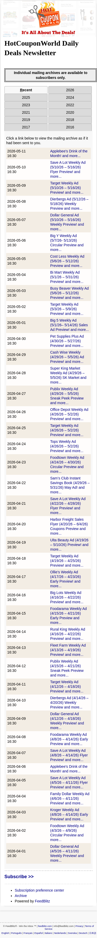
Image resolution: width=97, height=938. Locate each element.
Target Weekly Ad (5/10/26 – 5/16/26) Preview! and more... (66, 187)
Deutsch (83, 933)
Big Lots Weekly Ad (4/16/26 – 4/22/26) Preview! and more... (66, 597)
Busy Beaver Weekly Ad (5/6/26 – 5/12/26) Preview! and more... (69, 293)
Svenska (72, 933)
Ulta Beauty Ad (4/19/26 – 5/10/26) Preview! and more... (69, 544)
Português (16, 933)
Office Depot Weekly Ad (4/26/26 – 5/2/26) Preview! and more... (69, 414)
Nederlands (60, 933)
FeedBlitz (42, 901)
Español (38, 933)
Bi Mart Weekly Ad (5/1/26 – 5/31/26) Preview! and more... (66, 277)
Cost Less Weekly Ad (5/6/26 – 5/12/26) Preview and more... (67, 261)
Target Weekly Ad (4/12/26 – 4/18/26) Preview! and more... (66, 686)
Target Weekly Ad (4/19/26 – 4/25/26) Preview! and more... (66, 560)
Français (28, 933)
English (5, 933)
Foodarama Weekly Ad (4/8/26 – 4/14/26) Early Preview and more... (69, 739)
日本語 (92, 933)
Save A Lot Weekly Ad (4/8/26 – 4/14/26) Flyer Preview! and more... (69, 755)
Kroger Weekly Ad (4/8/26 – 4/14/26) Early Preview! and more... (69, 814)
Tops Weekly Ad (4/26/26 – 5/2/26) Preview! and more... (66, 446)
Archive (21, 896)
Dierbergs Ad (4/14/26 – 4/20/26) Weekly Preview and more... (69, 702)
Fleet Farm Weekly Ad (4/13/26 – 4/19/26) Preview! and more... (68, 650)
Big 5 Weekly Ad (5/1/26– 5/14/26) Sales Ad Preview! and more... (69, 325)
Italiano (48, 933)
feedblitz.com (45, 926)
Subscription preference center (39, 890)
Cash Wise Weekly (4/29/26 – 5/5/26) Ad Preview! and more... (67, 357)
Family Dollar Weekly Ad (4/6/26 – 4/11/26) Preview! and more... (69, 798)
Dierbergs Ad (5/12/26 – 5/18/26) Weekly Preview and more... (69, 203)
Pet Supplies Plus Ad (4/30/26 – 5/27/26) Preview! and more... (67, 341)
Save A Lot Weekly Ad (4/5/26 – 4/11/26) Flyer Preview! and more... (69, 782)
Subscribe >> (19, 876)
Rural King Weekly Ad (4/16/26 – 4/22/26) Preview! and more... (67, 634)
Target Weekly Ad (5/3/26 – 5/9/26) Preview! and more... (66, 309)
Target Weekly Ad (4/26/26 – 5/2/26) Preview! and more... (66, 430)
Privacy (79, 926)
